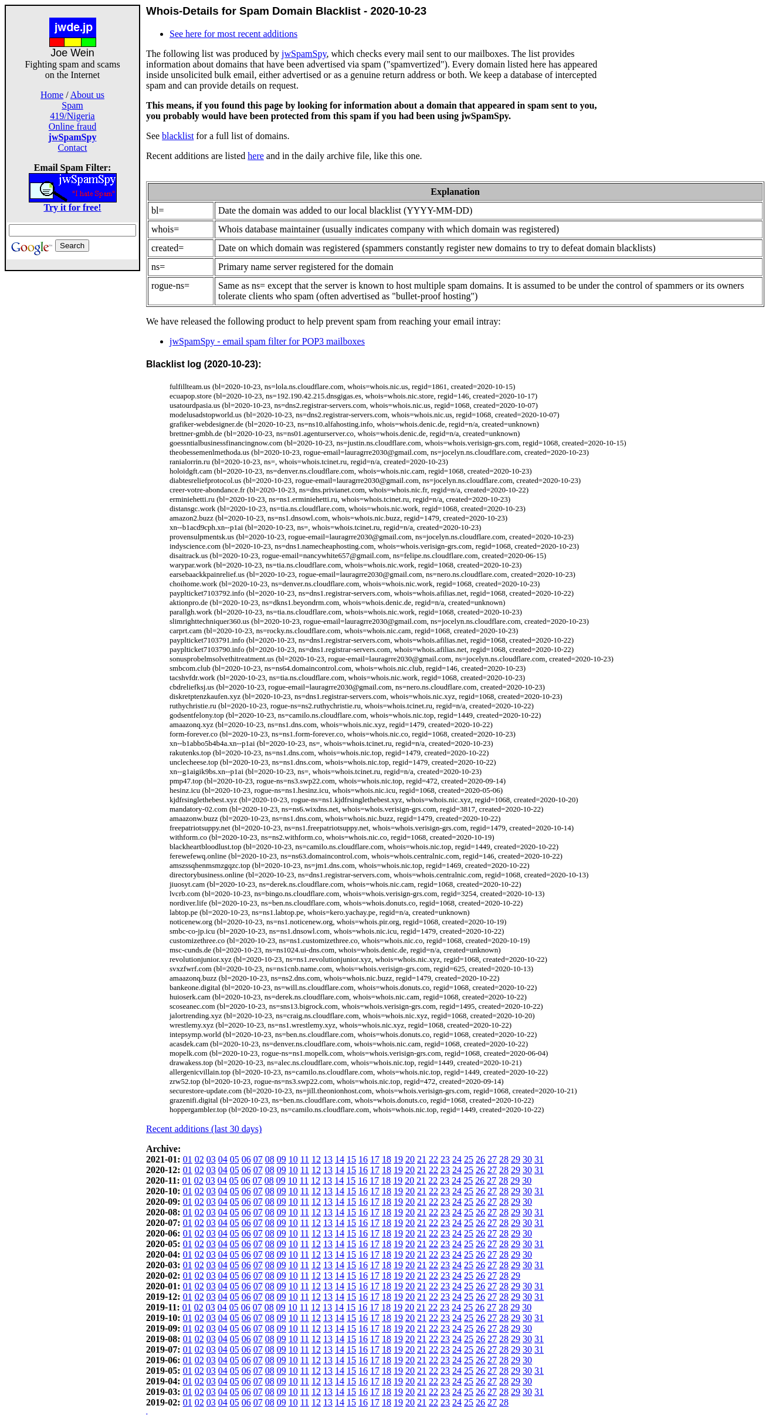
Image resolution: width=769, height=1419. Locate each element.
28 (504, 1159)
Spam (72, 105)
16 (363, 1159)
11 (304, 1159)
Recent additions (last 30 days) (204, 1129)
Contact (72, 148)
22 (433, 1159)
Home (51, 95)
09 (281, 1159)
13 (328, 1159)
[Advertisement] (73, 447)
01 (187, 1159)
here (256, 156)
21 (421, 1159)
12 (316, 1159)
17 (375, 1159)
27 (492, 1159)
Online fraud (72, 126)
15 (351, 1159)
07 (258, 1159)
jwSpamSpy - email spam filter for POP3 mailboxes (267, 341)
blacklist (178, 136)
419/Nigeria (72, 116)
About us (87, 95)
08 (270, 1159)
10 (293, 1159)
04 (223, 1159)
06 (246, 1159)
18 (386, 1159)
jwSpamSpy (304, 54)
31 (539, 1159)
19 (398, 1159)
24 (457, 1159)
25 (468, 1159)
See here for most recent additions (233, 34)
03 (211, 1159)
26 (480, 1159)
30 (527, 1159)
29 (515, 1159)
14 (339, 1159)
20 (410, 1159)
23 (445, 1159)
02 (199, 1159)
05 (234, 1159)
